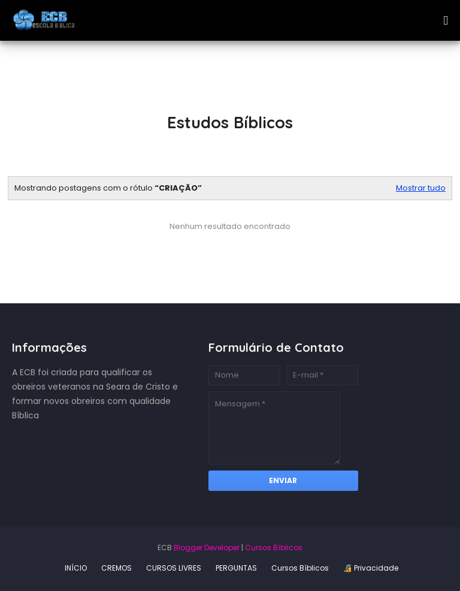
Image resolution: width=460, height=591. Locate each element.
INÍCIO (76, 568)
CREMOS (116, 568)
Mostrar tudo (421, 188)
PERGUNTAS (236, 568)
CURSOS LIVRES (173, 568)
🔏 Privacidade (370, 568)
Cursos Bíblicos (273, 547)
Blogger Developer (207, 547)
